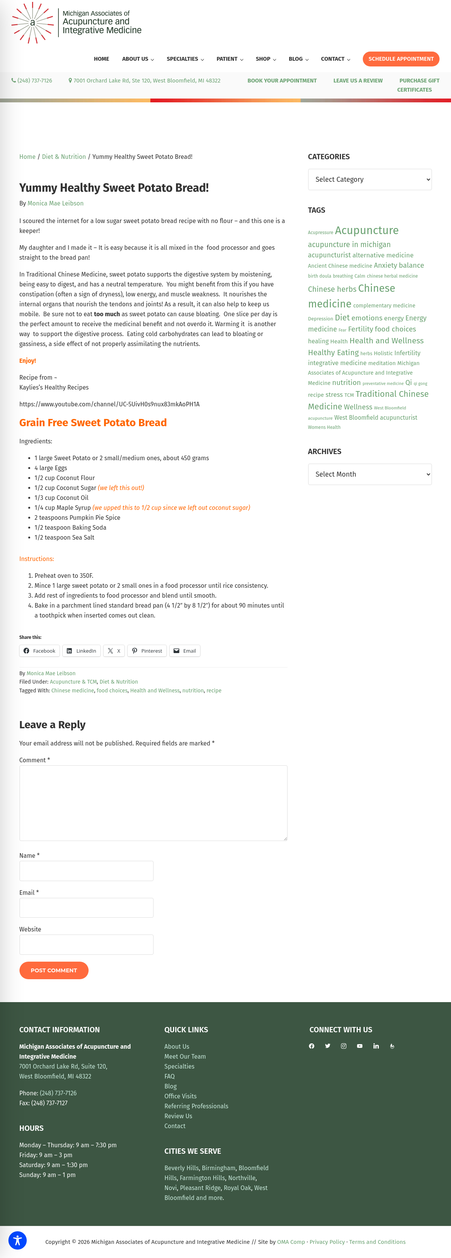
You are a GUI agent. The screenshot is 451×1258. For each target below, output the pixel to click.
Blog (171, 1086)
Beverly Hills (182, 1168)
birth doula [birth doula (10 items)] (319, 276)
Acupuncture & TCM (73, 682)
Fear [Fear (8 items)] (342, 330)
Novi (171, 1188)
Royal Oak (237, 1188)
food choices (112, 690)
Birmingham (219, 1168)
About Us (177, 1046)
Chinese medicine (72, 690)
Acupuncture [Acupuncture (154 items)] (367, 230)
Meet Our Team (185, 1056)
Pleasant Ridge (200, 1188)
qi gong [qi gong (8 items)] (420, 383)
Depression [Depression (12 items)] (320, 319)
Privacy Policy (327, 1242)
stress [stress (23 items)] (334, 395)
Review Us (178, 1116)
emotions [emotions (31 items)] (366, 318)
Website (30, 929)
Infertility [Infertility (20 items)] (407, 353)
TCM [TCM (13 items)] (349, 395)
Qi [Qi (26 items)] (409, 382)
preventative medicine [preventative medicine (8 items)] (383, 383)
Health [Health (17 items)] (339, 341)
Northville (241, 1178)
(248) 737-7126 (31, 80)
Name (29, 855)
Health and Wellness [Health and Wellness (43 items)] (386, 341)
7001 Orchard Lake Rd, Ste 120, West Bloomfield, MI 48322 (144, 80)
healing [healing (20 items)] (318, 341)
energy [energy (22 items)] (394, 318)
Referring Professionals (197, 1106)
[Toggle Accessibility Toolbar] (17, 1240)
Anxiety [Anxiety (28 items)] (385, 265)
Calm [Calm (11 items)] (359, 276)
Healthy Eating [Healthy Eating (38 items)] (333, 352)
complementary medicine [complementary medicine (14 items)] (384, 305)
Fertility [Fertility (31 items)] (360, 329)
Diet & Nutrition (119, 682)
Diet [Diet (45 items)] (342, 318)
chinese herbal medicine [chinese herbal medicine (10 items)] (392, 276)
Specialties (180, 1066)
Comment (34, 760)
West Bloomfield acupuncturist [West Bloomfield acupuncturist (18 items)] (376, 417)
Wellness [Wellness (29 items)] (358, 407)
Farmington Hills (202, 1178)
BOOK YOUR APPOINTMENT (282, 80)
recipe (214, 690)
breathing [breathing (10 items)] (343, 276)
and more (209, 1197)
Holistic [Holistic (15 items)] (383, 353)
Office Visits (181, 1096)
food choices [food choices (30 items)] (395, 329)
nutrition (193, 690)
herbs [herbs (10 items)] (366, 353)
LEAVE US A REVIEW (358, 80)
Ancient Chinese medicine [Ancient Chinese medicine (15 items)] (340, 266)
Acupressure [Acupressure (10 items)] (320, 232)
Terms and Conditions (377, 1242)
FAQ (170, 1076)
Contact (175, 1126)
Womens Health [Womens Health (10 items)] (324, 427)
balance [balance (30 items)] (411, 265)
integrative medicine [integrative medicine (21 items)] (337, 363)
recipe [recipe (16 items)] (316, 394)
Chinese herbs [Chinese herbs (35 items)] (332, 289)
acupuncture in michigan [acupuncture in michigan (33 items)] (349, 244)
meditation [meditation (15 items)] (382, 363)
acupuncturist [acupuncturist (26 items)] (329, 255)
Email (29, 892)
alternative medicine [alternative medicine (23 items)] (383, 255)
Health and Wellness (155, 690)
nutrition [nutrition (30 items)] (346, 382)
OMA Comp (291, 1242)
